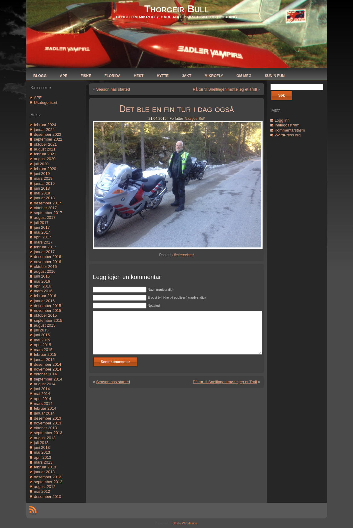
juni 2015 (42, 335)
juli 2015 (41, 330)
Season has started (113, 89)
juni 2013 (42, 447)
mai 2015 (42, 340)
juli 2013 (41, 442)
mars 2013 (43, 462)
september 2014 (48, 379)
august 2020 (45, 159)
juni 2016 (42, 276)
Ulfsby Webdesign (185, 523)
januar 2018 (44, 198)
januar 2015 (44, 359)
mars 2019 (43, 178)
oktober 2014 (45, 374)
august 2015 (45, 325)
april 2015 (42, 345)
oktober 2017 (45, 208)
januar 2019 (44, 183)
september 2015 (48, 320)
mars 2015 (43, 349)
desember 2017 (47, 203)
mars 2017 (43, 242)
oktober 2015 (45, 315)
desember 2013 (47, 418)
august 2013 (45, 438)
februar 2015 (45, 354)
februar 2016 (45, 296)
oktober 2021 (45, 144)
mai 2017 (42, 232)
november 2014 (47, 369)
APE (38, 97)
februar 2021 (45, 154)
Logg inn (282, 120)
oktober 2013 (45, 428)
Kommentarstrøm (290, 130)
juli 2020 (41, 164)
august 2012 (45, 486)
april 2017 (42, 237)
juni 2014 (42, 389)
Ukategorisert (45, 102)
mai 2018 (42, 193)
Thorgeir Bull (176, 8)
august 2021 (45, 149)
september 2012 (48, 482)
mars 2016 (43, 291)
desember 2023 (47, 134)
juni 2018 (42, 188)
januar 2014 (44, 413)
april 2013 (42, 457)
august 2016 (45, 271)
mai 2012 (42, 491)
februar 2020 (45, 168)
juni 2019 (42, 173)
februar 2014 (45, 408)
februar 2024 (45, 125)
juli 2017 (41, 222)
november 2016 (47, 261)
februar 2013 (45, 467)
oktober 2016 (45, 266)
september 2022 (48, 139)
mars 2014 (43, 403)
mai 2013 (42, 452)
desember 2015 (47, 305)
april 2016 (42, 286)
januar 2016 (44, 301)
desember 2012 (47, 477)
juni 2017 (42, 227)
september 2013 (48, 432)
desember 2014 (47, 364)
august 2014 (45, 384)
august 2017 (45, 217)
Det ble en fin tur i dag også (176, 109)
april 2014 (42, 398)
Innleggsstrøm (287, 125)
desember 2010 (47, 496)
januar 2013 (44, 472)
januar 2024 (44, 129)
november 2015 (47, 310)
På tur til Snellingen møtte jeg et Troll (225, 89)
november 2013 (47, 423)
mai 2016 (42, 281)
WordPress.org (288, 135)
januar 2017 (44, 252)
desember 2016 (47, 256)
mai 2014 (42, 393)
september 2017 (48, 212)
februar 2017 (45, 247)
